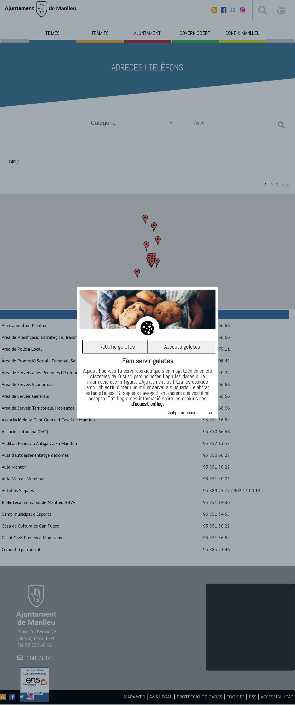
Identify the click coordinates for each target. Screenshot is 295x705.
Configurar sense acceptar (190, 413)
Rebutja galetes (117, 346)
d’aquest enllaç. (147, 404)
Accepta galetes (182, 346)
